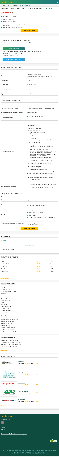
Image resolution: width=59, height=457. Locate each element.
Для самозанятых (5, 290)
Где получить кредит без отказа (9, 347)
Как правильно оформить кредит (9, 342)
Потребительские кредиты (12, 5)
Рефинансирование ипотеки (8, 296)
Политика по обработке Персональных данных (14, 435)
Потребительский (5, 269)
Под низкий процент (6, 299)
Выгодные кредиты (6, 307)
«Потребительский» (23, 392)
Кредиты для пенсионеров (7, 322)
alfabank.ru (6, 241)
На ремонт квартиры (6, 309)
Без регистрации (5, 313)
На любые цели (5, 264)
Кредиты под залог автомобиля (9, 318)
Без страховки (4, 294)
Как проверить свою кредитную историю (11, 345)
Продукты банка (29, 246)
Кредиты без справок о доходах (9, 332)
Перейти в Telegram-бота (14, 59)
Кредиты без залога (6, 326)
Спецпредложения (8, 357)
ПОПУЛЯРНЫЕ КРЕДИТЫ (10, 258)
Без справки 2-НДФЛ (6, 315)
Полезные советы (8, 338)
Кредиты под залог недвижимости (9, 320)
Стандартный (4, 272)
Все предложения (8, 285)
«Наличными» (21, 363)
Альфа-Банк (47, 9)
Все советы (4, 351)
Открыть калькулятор (13, 48)
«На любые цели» (23, 374)
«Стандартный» (22, 401)
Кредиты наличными (6, 311)
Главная (3, 5)
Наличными (4, 262)
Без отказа (4, 305)
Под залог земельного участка (8, 292)
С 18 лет (3, 288)
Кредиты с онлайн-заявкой (7, 330)
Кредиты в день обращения (8, 328)
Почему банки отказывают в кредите (10, 343)
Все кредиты (5, 279)
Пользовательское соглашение (9, 437)
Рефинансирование (6, 298)
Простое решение (5, 274)
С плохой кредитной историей (8, 317)
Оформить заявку (29, 30)
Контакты (3, 430)
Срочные (3, 303)
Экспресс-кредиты (5, 301)
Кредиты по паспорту (6, 324)
